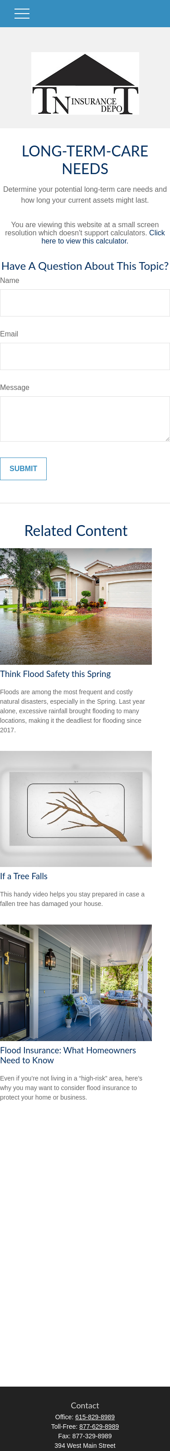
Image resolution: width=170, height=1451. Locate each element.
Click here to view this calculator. (103, 237)
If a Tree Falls (24, 876)
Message (14, 387)
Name (9, 280)
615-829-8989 (95, 1417)
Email (9, 334)
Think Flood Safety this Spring (55, 674)
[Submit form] (23, 469)
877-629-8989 (99, 1426)
